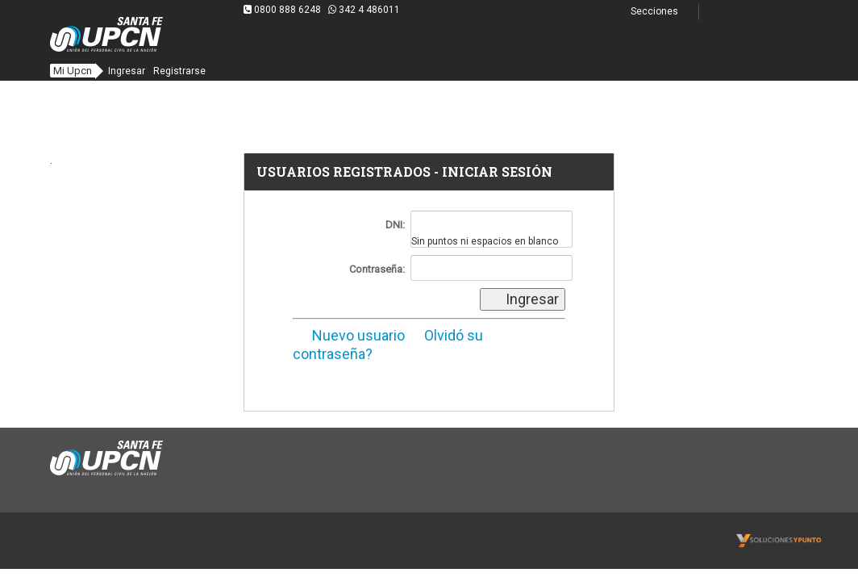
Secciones (664, 11)
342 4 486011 (364, 9)
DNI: (395, 225)
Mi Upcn (72, 71)
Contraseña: (377, 269)
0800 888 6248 (283, 9)
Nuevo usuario (349, 335)
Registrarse (179, 71)
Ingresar (126, 71)
